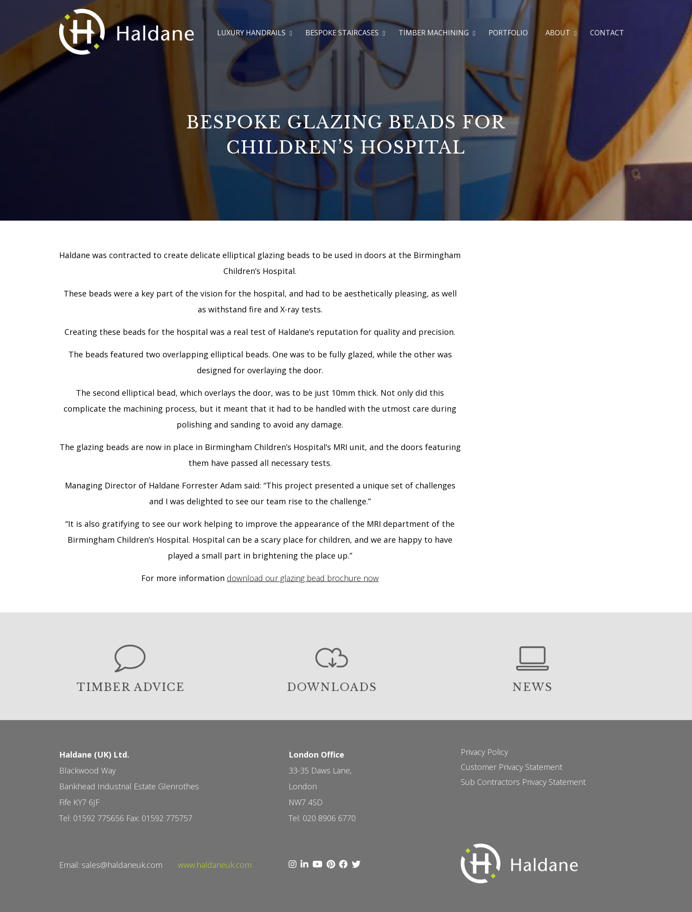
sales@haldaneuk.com (122, 864)
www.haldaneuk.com (215, 864)
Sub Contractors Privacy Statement (523, 782)
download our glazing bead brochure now (303, 578)
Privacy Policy (484, 752)
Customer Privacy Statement (511, 767)
